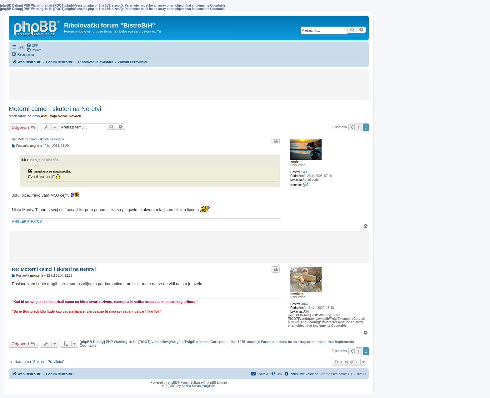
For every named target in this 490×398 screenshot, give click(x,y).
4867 (305, 304)
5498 (305, 172)
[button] (351, 127)
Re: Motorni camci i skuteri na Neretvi (38, 139)
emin (36, 116)
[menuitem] (32, 45)
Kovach (75, 116)
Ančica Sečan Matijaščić (198, 386)
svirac (63, 116)
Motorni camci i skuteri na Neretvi (55, 108)
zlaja (53, 116)
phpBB (172, 382)
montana (296, 293)
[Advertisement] (188, 85)
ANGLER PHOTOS (27, 221)
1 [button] (359, 127)
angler (295, 161)
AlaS (44, 116)
